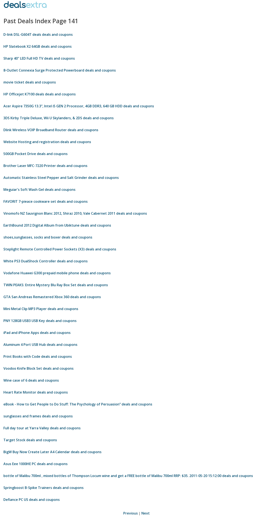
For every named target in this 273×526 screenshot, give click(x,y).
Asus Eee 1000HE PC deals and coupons (35, 463)
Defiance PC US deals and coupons (31, 499)
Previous (130, 513)
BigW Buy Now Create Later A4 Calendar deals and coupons (52, 452)
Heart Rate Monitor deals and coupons (35, 392)
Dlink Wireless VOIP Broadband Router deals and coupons (50, 130)
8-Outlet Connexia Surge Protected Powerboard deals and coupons (59, 70)
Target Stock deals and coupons (30, 440)
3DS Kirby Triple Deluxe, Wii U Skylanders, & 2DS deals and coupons (58, 118)
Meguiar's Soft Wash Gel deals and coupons (39, 189)
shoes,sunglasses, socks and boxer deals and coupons (47, 237)
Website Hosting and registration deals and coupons (47, 141)
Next (145, 513)
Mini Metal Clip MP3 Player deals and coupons (40, 308)
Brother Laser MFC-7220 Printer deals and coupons (45, 165)
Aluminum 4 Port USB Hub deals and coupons (40, 344)
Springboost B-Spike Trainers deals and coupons (43, 487)
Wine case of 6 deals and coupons (31, 380)
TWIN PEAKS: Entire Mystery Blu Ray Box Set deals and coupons (55, 285)
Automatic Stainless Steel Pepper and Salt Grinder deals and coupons (61, 177)
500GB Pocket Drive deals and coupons (35, 153)
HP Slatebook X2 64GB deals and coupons (37, 46)
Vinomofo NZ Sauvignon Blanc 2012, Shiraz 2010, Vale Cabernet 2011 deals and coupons (75, 213)
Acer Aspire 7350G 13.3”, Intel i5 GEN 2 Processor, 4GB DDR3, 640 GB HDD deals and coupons (78, 106)
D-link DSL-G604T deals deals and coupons (38, 34)
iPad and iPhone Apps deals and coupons (37, 332)
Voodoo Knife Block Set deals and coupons (38, 368)
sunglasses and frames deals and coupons (38, 416)
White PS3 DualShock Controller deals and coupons (45, 261)
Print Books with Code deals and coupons (37, 356)
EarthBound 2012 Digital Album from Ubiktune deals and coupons (57, 225)
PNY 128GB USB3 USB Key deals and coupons (40, 320)
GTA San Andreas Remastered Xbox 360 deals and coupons (52, 297)
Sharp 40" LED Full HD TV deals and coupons (39, 58)
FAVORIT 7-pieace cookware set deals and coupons (45, 201)
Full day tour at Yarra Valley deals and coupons (42, 428)
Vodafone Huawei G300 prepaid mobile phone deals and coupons (57, 273)
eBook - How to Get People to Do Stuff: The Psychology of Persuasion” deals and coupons (77, 404)
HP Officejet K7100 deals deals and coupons (39, 94)
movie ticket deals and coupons (29, 82)
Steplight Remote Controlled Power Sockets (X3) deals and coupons (59, 249)
